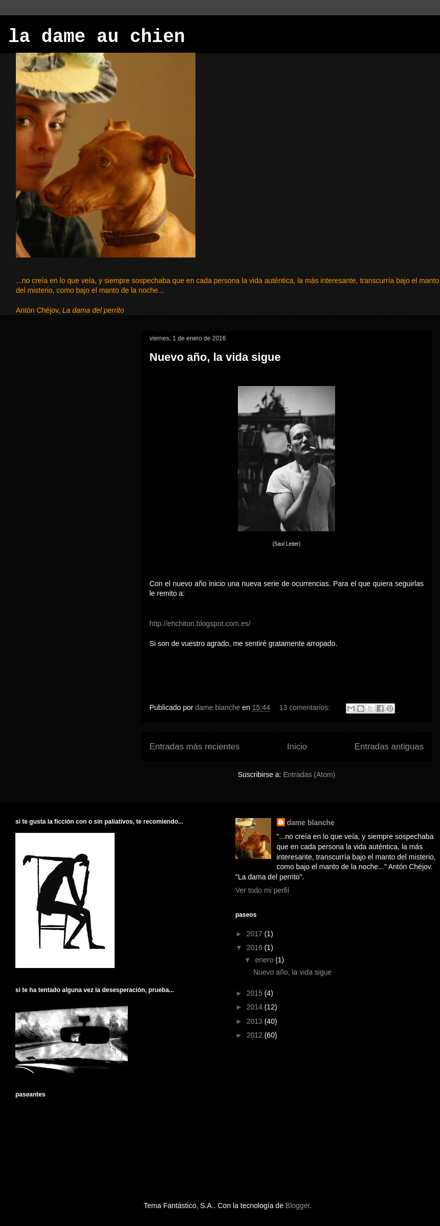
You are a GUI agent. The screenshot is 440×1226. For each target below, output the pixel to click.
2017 (256, 934)
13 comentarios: (306, 707)
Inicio (297, 746)
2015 (256, 993)
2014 (256, 1007)
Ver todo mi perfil (262, 890)
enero (265, 960)
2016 (256, 947)
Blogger (297, 1205)
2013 (256, 1021)
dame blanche (311, 823)
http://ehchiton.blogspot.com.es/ (200, 623)
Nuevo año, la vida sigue (215, 357)
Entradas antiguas (389, 746)
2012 (256, 1035)
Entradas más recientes (194, 746)
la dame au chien (96, 37)
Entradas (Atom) (309, 774)
